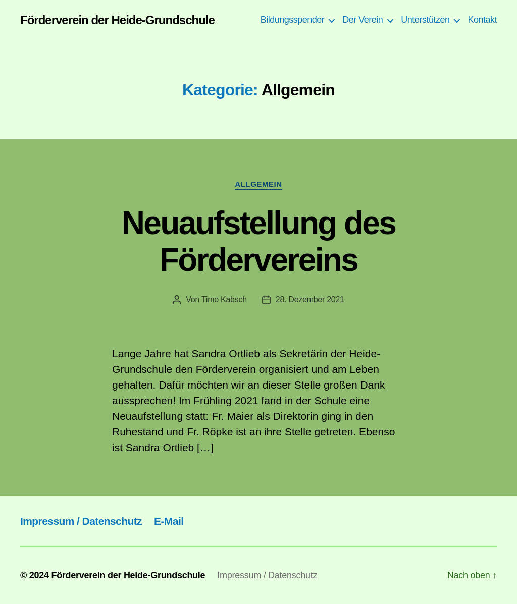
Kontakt (482, 20)
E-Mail (168, 521)
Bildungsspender (293, 20)
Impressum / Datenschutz (81, 521)
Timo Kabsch (224, 299)
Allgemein (258, 184)
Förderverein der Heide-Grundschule (117, 20)
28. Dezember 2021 (310, 299)
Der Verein (362, 20)
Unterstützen (425, 20)
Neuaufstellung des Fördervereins (258, 241)
